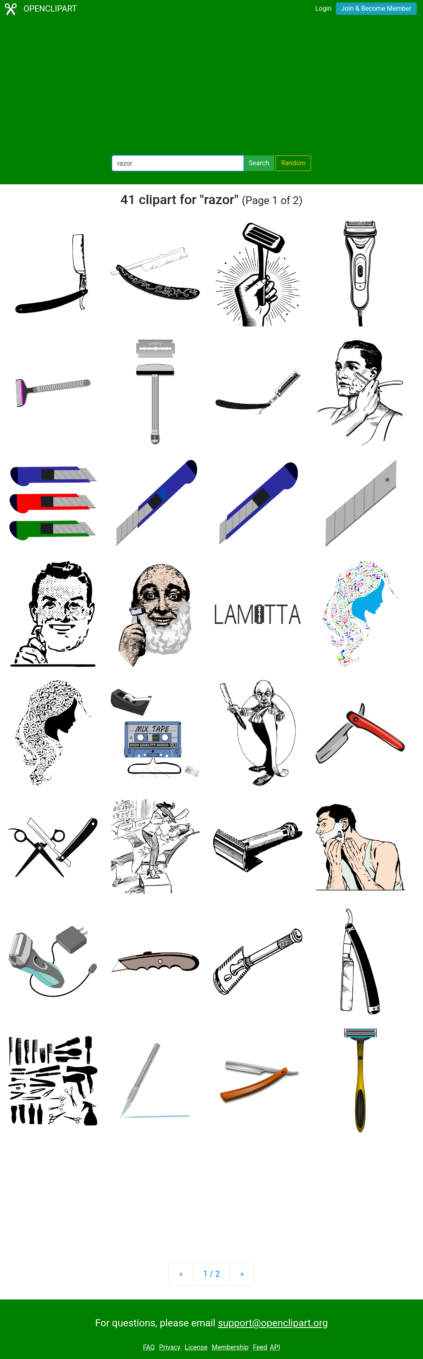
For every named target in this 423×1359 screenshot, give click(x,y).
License (196, 1347)
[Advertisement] (211, 87)
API (275, 1347)
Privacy (170, 1347)
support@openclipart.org (273, 1323)
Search (259, 163)
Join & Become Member (376, 8)
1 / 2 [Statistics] (211, 1274)
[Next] (242, 1273)
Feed (260, 1347)
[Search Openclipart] (178, 163)
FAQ (149, 1347)
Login (323, 8)
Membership (230, 1347)
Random (293, 163)
